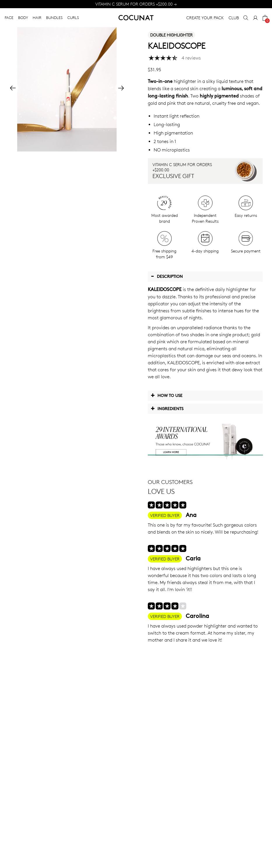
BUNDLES (54, 17)
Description (167, 276)
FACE (9, 17)
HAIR (37, 17)
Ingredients (167, 408)
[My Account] (255, 17)
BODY (23, 17)
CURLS (73, 17)
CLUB (234, 17)
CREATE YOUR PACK (205, 17)
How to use (166, 395)
